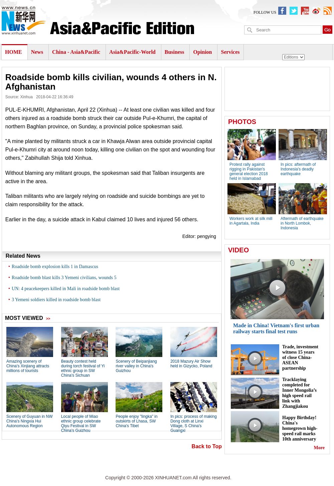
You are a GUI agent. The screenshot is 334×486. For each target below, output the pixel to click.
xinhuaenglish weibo (316, 11)
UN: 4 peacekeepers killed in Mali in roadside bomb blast (66, 288)
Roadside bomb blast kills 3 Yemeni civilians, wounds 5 (64, 277)
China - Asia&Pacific (77, 52)
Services (230, 52)
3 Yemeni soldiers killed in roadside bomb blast (56, 299)
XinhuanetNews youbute (305, 11)
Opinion (202, 52)
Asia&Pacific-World (133, 52)
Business (174, 52)
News (37, 52)
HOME (13, 52)
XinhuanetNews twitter (294, 11)
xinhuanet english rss (328, 11)
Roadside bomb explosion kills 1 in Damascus (55, 266)
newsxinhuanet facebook (282, 11)
